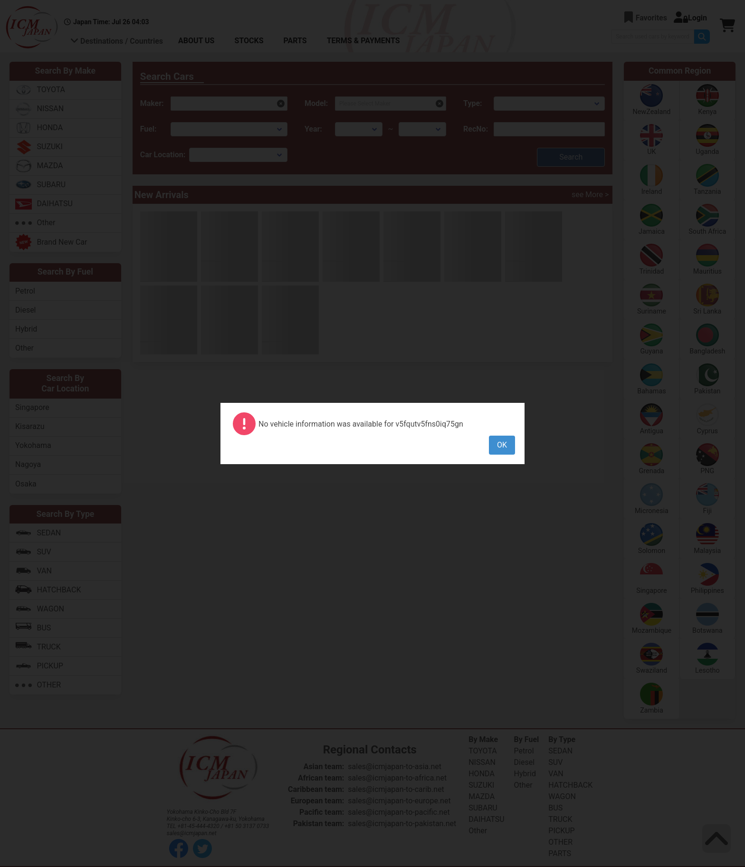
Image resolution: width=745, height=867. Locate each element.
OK (502, 444)
